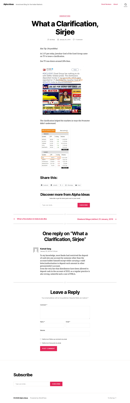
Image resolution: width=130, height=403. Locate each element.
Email (68, 322)
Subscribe (84, 205)
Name (42, 322)
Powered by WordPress (38, 398)
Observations (65, 16)
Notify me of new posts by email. (51, 343)
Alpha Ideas (8, 4)
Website (42, 330)
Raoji (53, 40)
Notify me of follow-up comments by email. (54, 339)
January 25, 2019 (65, 40)
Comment (43, 305)
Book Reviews (106, 4)
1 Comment (79, 40)
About (115, 4)
